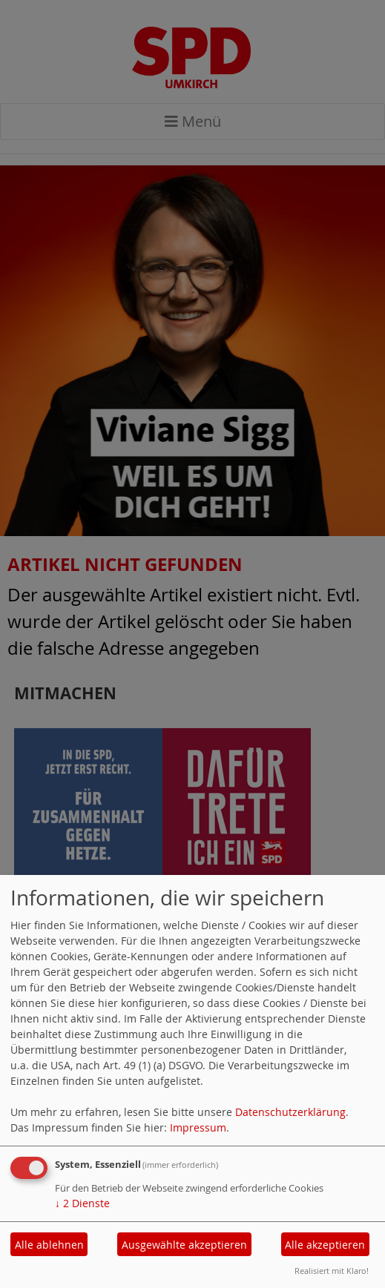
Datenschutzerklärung (290, 1112)
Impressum (198, 1127)
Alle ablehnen (49, 1245)
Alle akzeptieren (325, 1245)
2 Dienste (82, 1203)
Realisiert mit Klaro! (331, 1270)
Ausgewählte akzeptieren (184, 1245)
